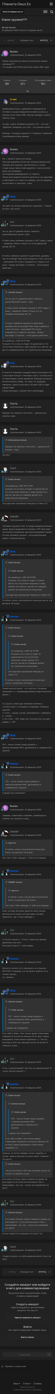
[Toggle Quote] (6, 292)
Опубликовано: (25, 55)
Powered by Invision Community (28, 1390)
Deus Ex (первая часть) (31, 30)
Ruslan (12, 27)
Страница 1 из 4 (27, 40)
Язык (16, 1383)
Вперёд (44, 40)
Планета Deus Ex (16, 4)
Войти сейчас (27, 1337)
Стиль (27, 1383)
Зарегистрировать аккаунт (27, 1317)
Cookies (38, 1383)
